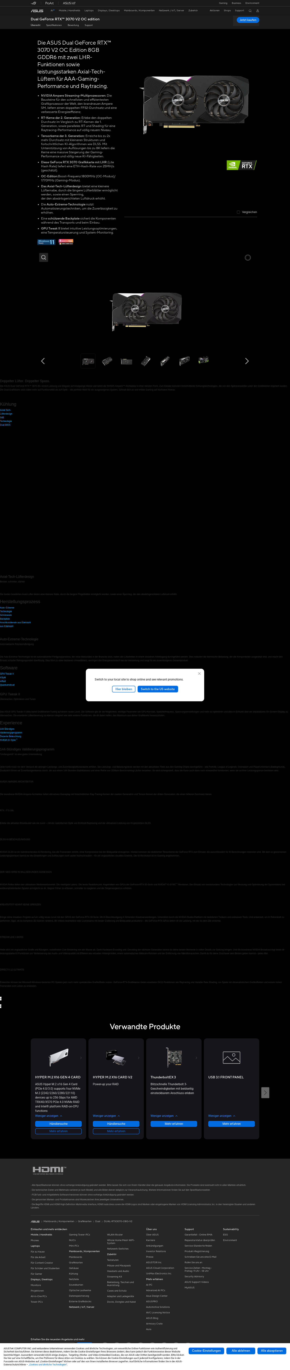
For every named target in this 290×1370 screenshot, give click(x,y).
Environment (252, 3)
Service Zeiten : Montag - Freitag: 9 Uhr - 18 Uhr (198, 1269)
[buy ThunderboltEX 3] (163, 1077)
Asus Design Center (157, 1295)
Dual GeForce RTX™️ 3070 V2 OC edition (65, 19)
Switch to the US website (158, 689)
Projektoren (37, 1290)
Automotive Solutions (158, 1307)
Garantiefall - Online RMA (198, 1234)
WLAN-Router (115, 1234)
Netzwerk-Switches (118, 1248)
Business (236, 3)
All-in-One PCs (39, 1296)
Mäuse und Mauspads (119, 1265)
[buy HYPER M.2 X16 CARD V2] (112, 1077)
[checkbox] (247, 212)
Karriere (150, 1240)
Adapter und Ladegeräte (120, 1296)
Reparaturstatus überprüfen (200, 1240)
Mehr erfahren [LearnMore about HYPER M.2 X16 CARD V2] (116, 1131)
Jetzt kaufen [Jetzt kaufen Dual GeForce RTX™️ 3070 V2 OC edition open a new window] (248, 20)
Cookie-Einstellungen (206, 1351)
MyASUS (190, 1287)
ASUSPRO (152, 1301)
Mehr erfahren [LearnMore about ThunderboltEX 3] (174, 1124)
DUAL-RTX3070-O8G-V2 (118, 1221)
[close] (199, 673)
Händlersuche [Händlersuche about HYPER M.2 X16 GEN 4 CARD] (59, 1124)
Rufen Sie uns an (193, 1262)
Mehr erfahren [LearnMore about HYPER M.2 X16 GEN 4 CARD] (58, 1131)
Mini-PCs (74, 1245)
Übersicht (35, 25)
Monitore (36, 1285)
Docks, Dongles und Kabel (121, 1301)
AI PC (149, 1284)
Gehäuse (74, 1268)
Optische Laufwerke (80, 1290)
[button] (223, 3)
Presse (149, 1256)
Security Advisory (194, 1276)
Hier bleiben (123, 689)
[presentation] (0, 998)
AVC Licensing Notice (158, 1312)
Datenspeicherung (79, 1295)
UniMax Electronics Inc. (159, 1273)
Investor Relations (156, 1251)
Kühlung (73, 1273)
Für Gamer (36, 1273)
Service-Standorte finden (198, 1245)
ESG (225, 1234)
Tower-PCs (37, 1301)
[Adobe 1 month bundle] (66, 244)
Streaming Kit (114, 1276)
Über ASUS (152, 1234)
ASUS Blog (152, 1318)
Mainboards (75, 1257)
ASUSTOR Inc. (154, 1262)
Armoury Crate (154, 1323)
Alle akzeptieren (272, 1351)
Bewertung (73, 25)
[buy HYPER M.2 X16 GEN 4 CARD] (58, 1077)
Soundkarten (76, 1284)
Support (89, 25)
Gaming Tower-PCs (79, 1234)
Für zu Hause (38, 1251)
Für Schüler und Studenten (45, 1268)
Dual (97, 1221)
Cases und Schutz (117, 1290)
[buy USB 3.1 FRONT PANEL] (226, 1077)
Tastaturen (113, 1260)
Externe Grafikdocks (80, 1301)
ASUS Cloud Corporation (160, 1268)
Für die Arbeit (38, 1257)
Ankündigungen (154, 1245)
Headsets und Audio (118, 1271)
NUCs (72, 1240)
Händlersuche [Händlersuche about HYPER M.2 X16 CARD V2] (116, 1124)
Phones (35, 1240)
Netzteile (74, 1279)
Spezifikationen (54, 25)
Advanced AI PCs (155, 1290)
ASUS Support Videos (197, 1282)
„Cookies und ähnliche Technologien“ (48, 1364)
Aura (148, 1329)
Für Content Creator (42, 1262)
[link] (37, 11)
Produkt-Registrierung (197, 1251)
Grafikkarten (76, 1262)
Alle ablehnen (241, 1351)
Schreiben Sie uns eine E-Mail (200, 1256)
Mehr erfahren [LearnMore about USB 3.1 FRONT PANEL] (231, 1124)
